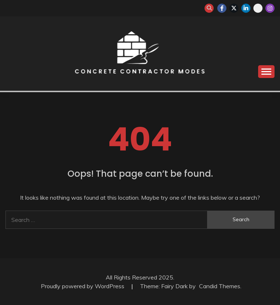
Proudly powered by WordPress (83, 286)
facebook (221, 8)
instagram (270, 8)
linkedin (245, 8)
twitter (233, 8)
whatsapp (257, 8)
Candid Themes (219, 286)
